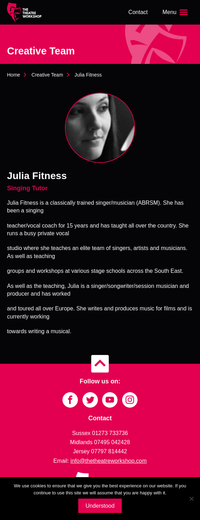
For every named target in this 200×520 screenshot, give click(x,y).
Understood (100, 506)
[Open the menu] (176, 12)
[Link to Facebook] (70, 400)
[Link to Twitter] (90, 400)
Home (13, 75)
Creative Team (47, 75)
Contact (138, 12)
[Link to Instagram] (130, 400)
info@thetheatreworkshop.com (109, 461)
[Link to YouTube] (110, 400)
